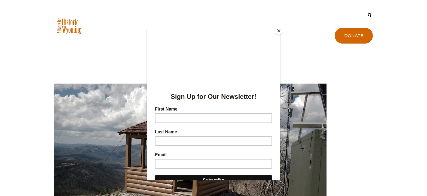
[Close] (279, 31)
